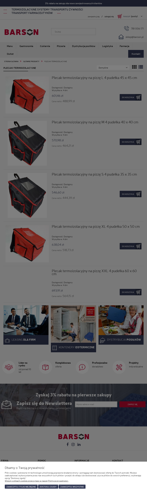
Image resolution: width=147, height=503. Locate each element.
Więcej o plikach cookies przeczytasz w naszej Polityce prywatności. (37, 481)
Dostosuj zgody (48, 486)
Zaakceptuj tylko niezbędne (21, 486)
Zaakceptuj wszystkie (72, 486)
